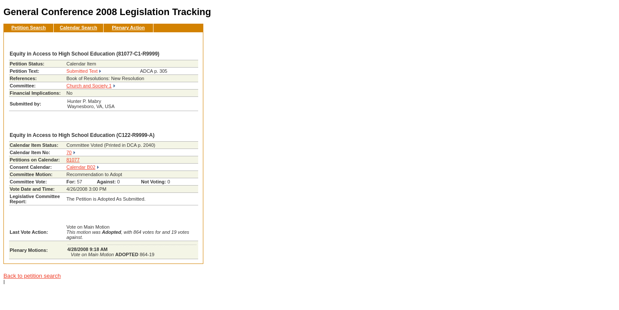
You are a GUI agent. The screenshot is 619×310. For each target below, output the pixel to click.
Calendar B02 (81, 167)
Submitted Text (82, 71)
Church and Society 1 (89, 85)
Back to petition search (32, 276)
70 (69, 152)
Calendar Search (78, 27)
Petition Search (28, 27)
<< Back (182, 41)
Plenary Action (128, 27)
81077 (73, 159)
